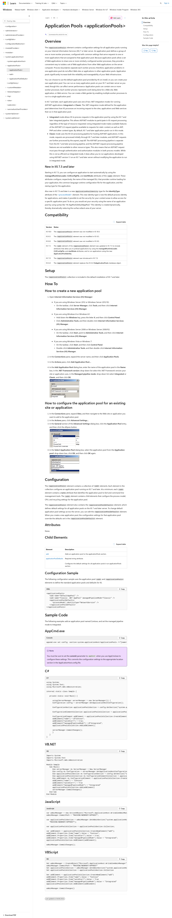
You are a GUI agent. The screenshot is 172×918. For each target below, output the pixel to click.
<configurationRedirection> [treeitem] (15, 44)
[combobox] (16, 21)
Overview (146, 22)
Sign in (166, 3)
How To (146, 32)
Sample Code (148, 38)
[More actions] (125, 18)
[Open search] (160, 3)
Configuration (148, 35)
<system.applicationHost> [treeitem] (16, 61)
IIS (54, 18)
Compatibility (148, 25)
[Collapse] (29, 16)
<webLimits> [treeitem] (11, 105)
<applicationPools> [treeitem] (16, 70)
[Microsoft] (4, 3)
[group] (86, 642)
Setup (145, 29)
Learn (47, 18)
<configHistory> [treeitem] (13, 83)
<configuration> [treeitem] (11, 26)
